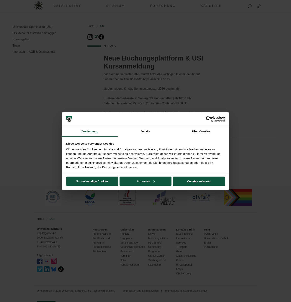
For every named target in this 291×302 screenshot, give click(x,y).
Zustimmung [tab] (89, 131)
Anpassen (146, 181)
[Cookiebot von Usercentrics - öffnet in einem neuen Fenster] (208, 119)
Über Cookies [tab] (201, 131)
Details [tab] (145, 131)
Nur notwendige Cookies (92, 181)
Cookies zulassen (199, 181)
